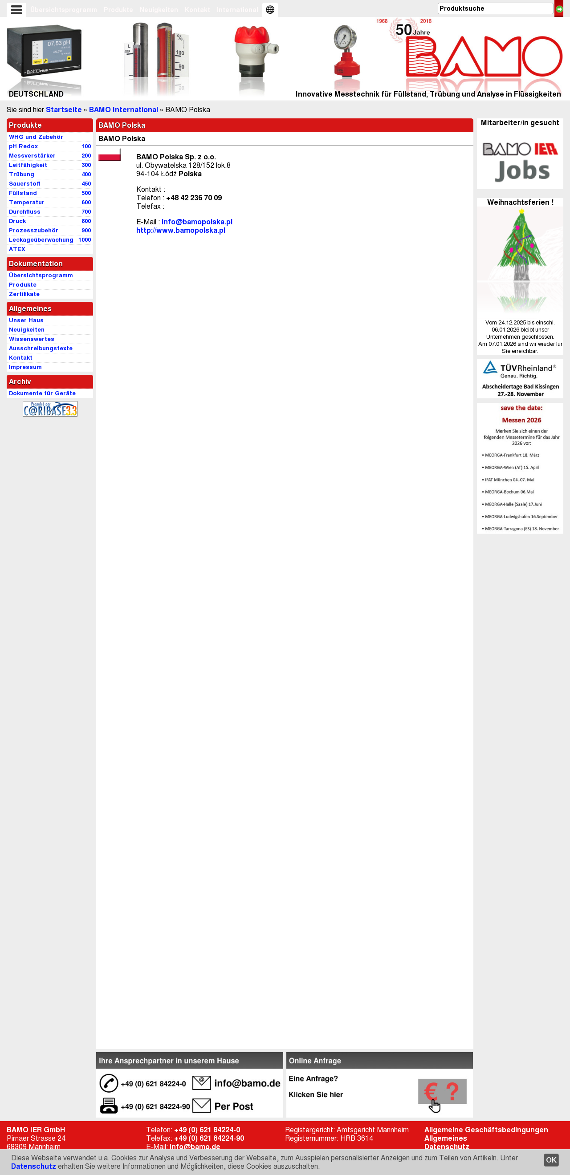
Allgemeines (445, 1138)
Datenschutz (33, 1166)
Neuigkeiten (159, 9)
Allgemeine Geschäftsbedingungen (486, 1130)
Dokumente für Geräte (42, 393)
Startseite (64, 109)
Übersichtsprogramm (63, 9)
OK (551, 1160)
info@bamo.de (195, 1147)
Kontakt (197, 9)
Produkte (118, 9)
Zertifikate (24, 294)
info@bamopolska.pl (197, 222)
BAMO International (123, 109)
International (237, 9)
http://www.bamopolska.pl (180, 230)
